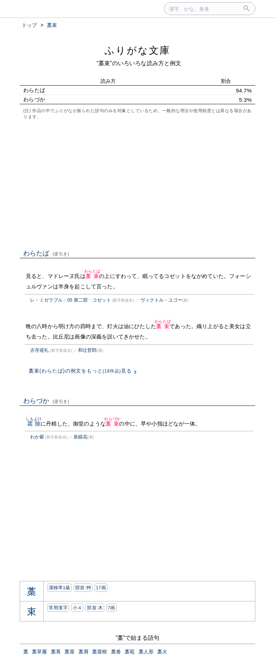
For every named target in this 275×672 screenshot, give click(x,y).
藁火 (162, 651)
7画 (111, 607)
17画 (101, 587)
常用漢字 (58, 607)
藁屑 (83, 651)
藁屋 (69, 651)
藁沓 (116, 651)
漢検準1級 (60, 587)
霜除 (34, 424)
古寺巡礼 (39, 350)
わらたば (46, 253)
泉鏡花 (80, 437)
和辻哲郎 (87, 350)
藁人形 (146, 651)
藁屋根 (99, 651)
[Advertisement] (137, 184)
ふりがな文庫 (137, 50)
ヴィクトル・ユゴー (161, 300)
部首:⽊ (95, 607)
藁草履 (39, 651)
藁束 (92, 276)
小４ (77, 607)
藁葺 (56, 651)
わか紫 (37, 437)
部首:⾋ (83, 587)
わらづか (46, 400)
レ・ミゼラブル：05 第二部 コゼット (70, 300)
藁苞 (130, 651)
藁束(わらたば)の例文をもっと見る (80, 371)
